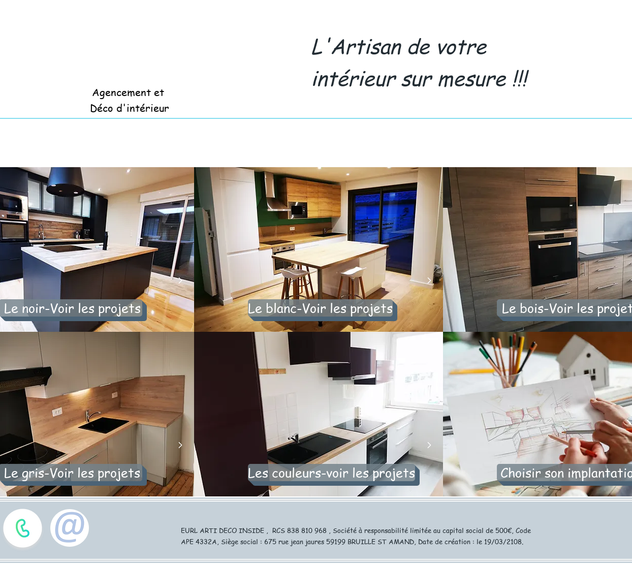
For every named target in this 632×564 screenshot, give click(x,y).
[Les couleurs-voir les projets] (331, 472)
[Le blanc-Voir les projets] (320, 308)
